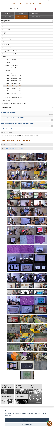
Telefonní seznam (24, 8)
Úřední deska (35, 17)
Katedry (21, 14)
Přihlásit (50, 0)
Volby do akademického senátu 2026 (12, 118)
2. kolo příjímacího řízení (8, 112)
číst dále (49, 114)
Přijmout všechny (27, 420)
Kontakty (32, 8)
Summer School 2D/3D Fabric (16, 135)
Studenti (8, 17)
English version (39, 8)
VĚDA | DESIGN (5, 21)
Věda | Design (21, 17)
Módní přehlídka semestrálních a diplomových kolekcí (17, 123)
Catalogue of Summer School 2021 (13, 148)
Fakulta (7, 14)
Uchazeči (35, 14)
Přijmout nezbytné (26, 424)
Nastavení (8, 415)
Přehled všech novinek (7, 129)
